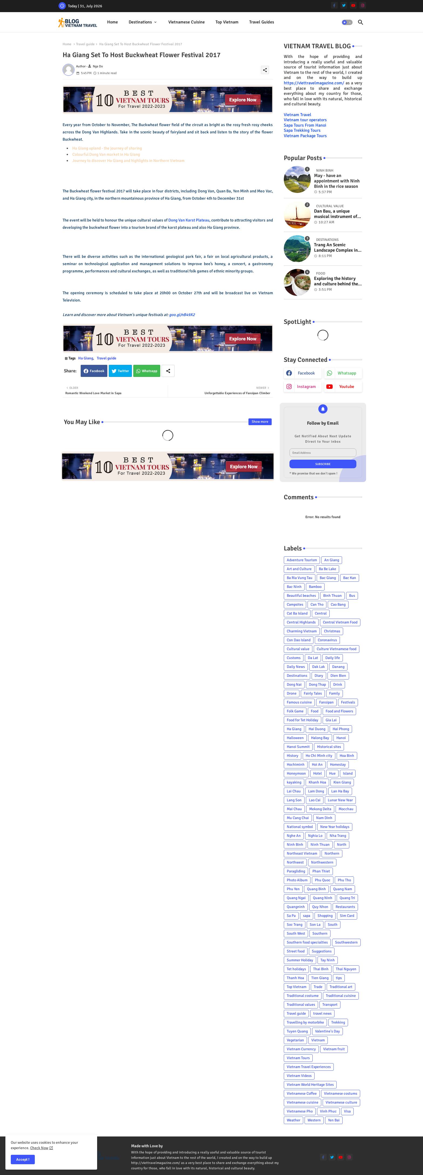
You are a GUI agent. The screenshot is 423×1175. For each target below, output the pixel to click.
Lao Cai (314, 800)
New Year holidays (334, 826)
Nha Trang (338, 835)
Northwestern (322, 862)
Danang (338, 666)
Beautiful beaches (301, 595)
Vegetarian (295, 1040)
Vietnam (318, 1040)
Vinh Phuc (328, 1111)
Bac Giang (328, 578)
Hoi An (317, 764)
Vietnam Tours (298, 1058)
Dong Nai (294, 684)
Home (112, 22)
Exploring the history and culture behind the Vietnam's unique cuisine (336, 281)
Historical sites (329, 746)
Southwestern (346, 942)
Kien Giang (342, 782)
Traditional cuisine (341, 995)
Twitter (123, 371)
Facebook (97, 371)
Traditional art (341, 987)
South (332, 924)
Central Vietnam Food (340, 622)
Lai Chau (294, 791)
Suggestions (322, 951)
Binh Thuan (332, 595)
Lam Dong (316, 791)
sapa (306, 915)
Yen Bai (334, 1120)
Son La (315, 924)
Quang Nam (342, 889)
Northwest (295, 862)
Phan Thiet (321, 871)
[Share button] (168, 371)
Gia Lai (331, 720)
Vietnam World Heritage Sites (310, 1084)
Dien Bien (338, 675)
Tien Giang (320, 978)
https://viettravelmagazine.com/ (314, 83)
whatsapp (347, 373)
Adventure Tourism (302, 560)
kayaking (294, 782)
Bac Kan (349, 578)
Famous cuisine (299, 702)
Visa (347, 1111)
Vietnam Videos (299, 1075)
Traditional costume (303, 995)
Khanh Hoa (317, 782)
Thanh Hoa (295, 978)
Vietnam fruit (334, 1049)
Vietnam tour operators (305, 120)
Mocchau (346, 809)
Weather (293, 1120)
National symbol (300, 826)
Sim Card (347, 915)
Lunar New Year (340, 800)
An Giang (331, 560)
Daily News (296, 666)
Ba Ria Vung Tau (299, 578)
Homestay (338, 764)
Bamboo (315, 586)
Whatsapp (149, 371)
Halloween (295, 738)
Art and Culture (299, 569)
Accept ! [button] (22, 1159)
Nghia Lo (315, 835)
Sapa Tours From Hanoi (305, 125)
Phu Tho (344, 880)
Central (321, 613)
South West (296, 933)
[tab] (112, 22)
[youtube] (353, 5)
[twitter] (343, 5)
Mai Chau (294, 809)
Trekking (338, 1022)
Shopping (325, 915)
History (292, 755)
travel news (322, 1013)
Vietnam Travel (297, 114)
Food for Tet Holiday (302, 720)
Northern (332, 853)
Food (314, 711)
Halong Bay (320, 738)
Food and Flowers (339, 711)
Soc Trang (294, 924)
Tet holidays (296, 969)
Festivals (348, 702)
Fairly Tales (313, 693)
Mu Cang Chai (298, 818)
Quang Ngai (296, 898)
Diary (319, 675)
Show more (260, 422)
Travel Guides (261, 22)
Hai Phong (341, 729)
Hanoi (341, 738)
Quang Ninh (322, 898)
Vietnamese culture (341, 1102)
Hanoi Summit (298, 746)
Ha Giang (85, 358)
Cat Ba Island (297, 613)
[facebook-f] (334, 5)
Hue (332, 773)
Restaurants (345, 906)
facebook (306, 373)
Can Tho (317, 604)
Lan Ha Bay (340, 791)
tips (339, 978)
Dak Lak (318, 666)
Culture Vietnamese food (336, 649)
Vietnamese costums (340, 1093)
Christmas (332, 631)
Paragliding (296, 871)
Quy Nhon (320, 906)
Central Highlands (301, 622)
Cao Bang (338, 604)
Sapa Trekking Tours (302, 130)
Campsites (295, 604)
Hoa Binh (347, 755)
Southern (320, 933)
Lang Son (294, 800)
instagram (306, 386)
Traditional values (301, 1004)
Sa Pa (291, 915)
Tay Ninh (327, 960)
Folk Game (295, 711)
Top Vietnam (227, 22)
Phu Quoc (322, 880)
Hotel (317, 773)
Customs (294, 658)
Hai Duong (317, 729)
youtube (346, 386)
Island (348, 773)
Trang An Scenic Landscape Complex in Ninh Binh (336, 247)
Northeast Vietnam (302, 853)
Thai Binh (321, 969)
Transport (329, 1004)
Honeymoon (296, 773)
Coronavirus (327, 640)
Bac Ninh (294, 586)
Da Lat (313, 658)
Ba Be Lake (327, 569)
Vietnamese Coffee (302, 1093)
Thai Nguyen (346, 969)
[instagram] (362, 5)
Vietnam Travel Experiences (309, 1067)
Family (334, 693)
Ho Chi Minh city (319, 755)
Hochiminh (296, 764)
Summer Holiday (300, 960)
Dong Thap (317, 684)
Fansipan (326, 702)
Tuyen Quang (297, 1031)
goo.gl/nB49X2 (182, 314)
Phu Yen (293, 889)
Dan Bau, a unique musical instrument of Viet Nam (335, 214)
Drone (291, 693)
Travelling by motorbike (305, 1022)
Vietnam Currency (301, 1049)
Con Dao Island (299, 640)
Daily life (332, 658)
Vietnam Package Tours (305, 135)
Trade (318, 987)
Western (314, 1120)
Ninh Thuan (320, 844)
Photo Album (297, 880)
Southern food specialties (307, 942)
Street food (296, 951)
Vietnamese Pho (300, 1111)
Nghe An (294, 835)
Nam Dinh (324, 818)
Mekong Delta (320, 809)
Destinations (140, 22)
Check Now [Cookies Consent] (39, 1148)
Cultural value (298, 649)
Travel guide (85, 44)
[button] (347, 22)
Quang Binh (316, 889)
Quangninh (296, 906)
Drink (337, 684)
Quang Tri (347, 898)
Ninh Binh (295, 844)
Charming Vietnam (302, 631)
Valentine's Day (327, 1031)
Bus (352, 595)
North (341, 844)
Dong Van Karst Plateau (188, 220)
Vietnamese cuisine (186, 22)
